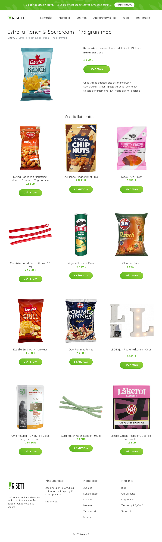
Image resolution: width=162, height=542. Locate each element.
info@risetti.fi (52, 503)
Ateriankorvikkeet (105, 19)
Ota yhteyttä (128, 495)
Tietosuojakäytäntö (132, 507)
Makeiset (64, 19)
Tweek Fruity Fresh (131, 179)
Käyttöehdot (128, 501)
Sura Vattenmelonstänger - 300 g (81, 438)
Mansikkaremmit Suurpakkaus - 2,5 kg (30, 267)
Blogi (126, 19)
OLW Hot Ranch (131, 265)
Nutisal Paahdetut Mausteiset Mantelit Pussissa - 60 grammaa (30, 181)
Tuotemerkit (143, 19)
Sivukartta (126, 513)
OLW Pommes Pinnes (81, 351)
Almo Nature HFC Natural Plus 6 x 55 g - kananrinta (30, 439)
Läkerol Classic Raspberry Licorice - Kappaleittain (131, 439)
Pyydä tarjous (124, 5)
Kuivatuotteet (90, 495)
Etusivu (11, 39)
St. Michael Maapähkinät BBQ (81, 179)
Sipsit (126, 50)
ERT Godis (135, 50)
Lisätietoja (96, 71)
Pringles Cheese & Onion (81, 265)
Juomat (81, 19)
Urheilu (87, 519)
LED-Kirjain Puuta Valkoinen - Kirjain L (131, 353)
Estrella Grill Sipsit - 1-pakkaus (30, 351)
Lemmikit (46, 19)
